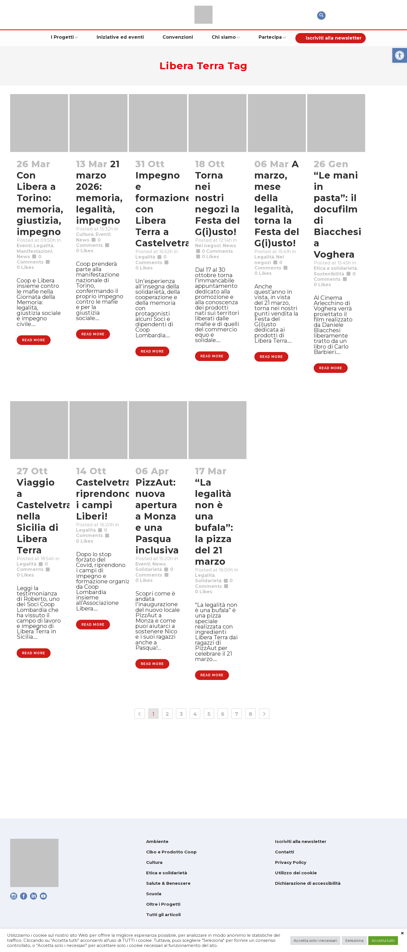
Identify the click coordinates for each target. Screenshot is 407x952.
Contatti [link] (284, 852)
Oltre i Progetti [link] (163, 904)
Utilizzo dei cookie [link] (296, 872)
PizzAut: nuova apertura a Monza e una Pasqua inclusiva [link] (158, 561)
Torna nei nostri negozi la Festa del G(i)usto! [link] (217, 203)
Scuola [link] (153, 893)
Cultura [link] (87, 244)
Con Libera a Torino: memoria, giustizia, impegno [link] (40, 203)
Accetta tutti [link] (383, 940)
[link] (399, 55)
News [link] (25, 278)
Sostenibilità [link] (332, 285)
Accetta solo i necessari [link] (315, 940)
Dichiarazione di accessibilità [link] (308, 883)
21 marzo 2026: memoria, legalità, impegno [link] (99, 192)
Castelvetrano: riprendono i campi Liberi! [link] (111, 544)
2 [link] (167, 798)
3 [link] (181, 798)
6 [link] (222, 798)
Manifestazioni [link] (39, 270)
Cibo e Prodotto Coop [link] (171, 852)
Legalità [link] (29, 263)
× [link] (402, 933)
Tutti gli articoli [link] (163, 914)
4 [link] (195, 798)
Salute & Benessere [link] (168, 883)
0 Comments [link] (154, 634)
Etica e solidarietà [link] (166, 872)
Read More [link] (33, 384)
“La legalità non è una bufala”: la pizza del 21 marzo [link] (214, 567)
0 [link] (27, 293)
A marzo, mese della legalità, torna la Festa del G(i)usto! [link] (276, 203)
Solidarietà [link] (151, 627)
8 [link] (250, 798)
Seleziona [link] (354, 940)
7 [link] (236, 798)
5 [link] (208, 798)
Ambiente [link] (157, 841)
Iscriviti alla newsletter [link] (300, 841)
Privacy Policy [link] (290, 862)
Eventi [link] (26, 256)
